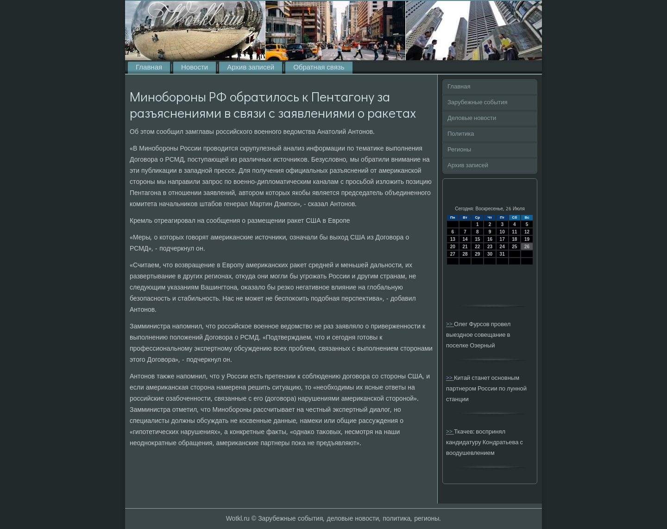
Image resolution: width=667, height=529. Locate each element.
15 (477, 239)
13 (452, 239)
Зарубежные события (477, 102)
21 (464, 246)
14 (464, 239)
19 (526, 239)
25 (514, 246)
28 (464, 254)
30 (489, 254)
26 (526, 246)
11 (514, 231)
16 (489, 239)
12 (526, 231)
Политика (460, 134)
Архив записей (250, 68)
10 (502, 231)
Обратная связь (318, 68)
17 (502, 239)
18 (514, 239)
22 (477, 246)
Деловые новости (471, 118)
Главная (149, 68)
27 (452, 254)
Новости (194, 68)
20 (452, 246)
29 (477, 254)
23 (489, 246)
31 (502, 254)
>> (450, 324)
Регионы (459, 150)
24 (502, 246)
